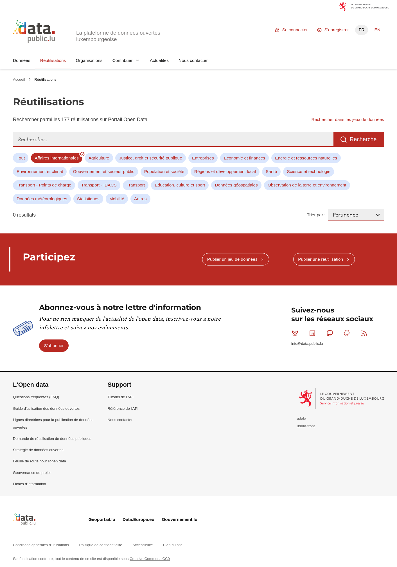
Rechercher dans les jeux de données (348, 119)
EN (377, 29)
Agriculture (99, 158)
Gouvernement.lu (179, 519)
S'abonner (54, 345)
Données (21, 60)
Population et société (164, 171)
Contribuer (122, 60)
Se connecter (295, 29)
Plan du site (172, 545)
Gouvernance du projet (32, 473)
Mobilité (116, 198)
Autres (140, 198)
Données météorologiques (42, 198)
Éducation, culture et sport (180, 185)
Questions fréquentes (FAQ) (36, 397)
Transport (136, 185)
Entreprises (203, 158)
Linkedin (314, 333)
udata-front (306, 426)
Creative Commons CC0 (150, 559)
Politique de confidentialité (101, 545)
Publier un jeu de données (232, 259)
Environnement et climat (40, 171)
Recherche (363, 139)
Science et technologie (308, 171)
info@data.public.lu (307, 343)
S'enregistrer (336, 29)
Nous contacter (193, 60)
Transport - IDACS (99, 185)
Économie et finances (244, 158)
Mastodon (331, 333)
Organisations (89, 60)
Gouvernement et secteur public (103, 171)
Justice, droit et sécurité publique (150, 158)
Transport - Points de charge (44, 185)
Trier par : (316, 214)
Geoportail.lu (102, 519)
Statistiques (88, 198)
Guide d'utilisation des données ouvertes (46, 408)
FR (362, 29)
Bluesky (296, 333)
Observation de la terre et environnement (307, 185)
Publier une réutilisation (320, 259)
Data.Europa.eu (138, 519)
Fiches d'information (29, 484)
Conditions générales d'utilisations (41, 545)
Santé (271, 171)
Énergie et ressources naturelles (306, 158)
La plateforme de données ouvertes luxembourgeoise (118, 36)
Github (348, 333)
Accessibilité (143, 545)
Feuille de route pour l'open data (39, 461)
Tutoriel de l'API (121, 397)
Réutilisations (53, 60)
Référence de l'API (123, 408)
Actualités (159, 60)
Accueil (19, 79)
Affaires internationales (56, 158)
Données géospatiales (236, 185)
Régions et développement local (225, 171)
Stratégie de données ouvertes (38, 450)
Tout (21, 158)
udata (301, 418)
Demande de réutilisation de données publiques (52, 438)
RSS (365, 333)
